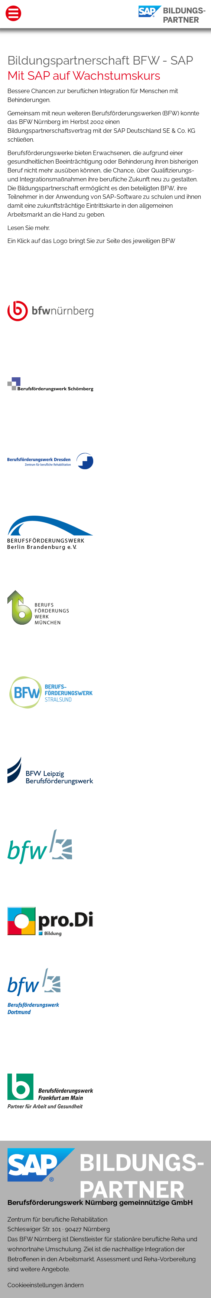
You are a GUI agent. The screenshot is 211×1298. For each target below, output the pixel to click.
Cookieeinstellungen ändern (45, 1285)
